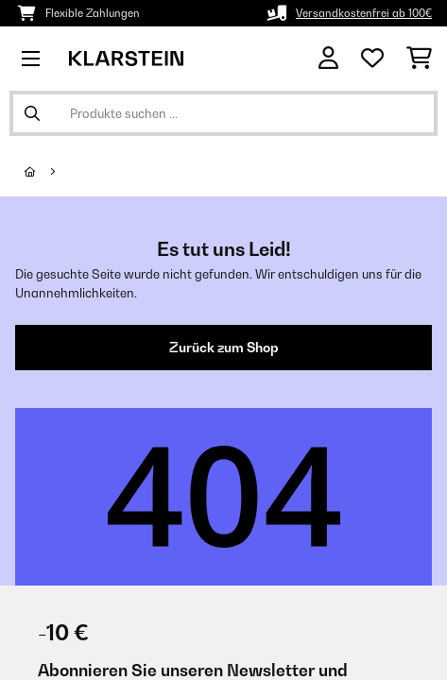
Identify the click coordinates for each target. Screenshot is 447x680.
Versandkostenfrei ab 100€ (364, 13)
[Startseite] (47, 172)
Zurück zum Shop (224, 347)
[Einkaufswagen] (419, 59)
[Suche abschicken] (32, 113)
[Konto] (328, 58)
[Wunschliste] (372, 59)
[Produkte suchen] (223, 113)
